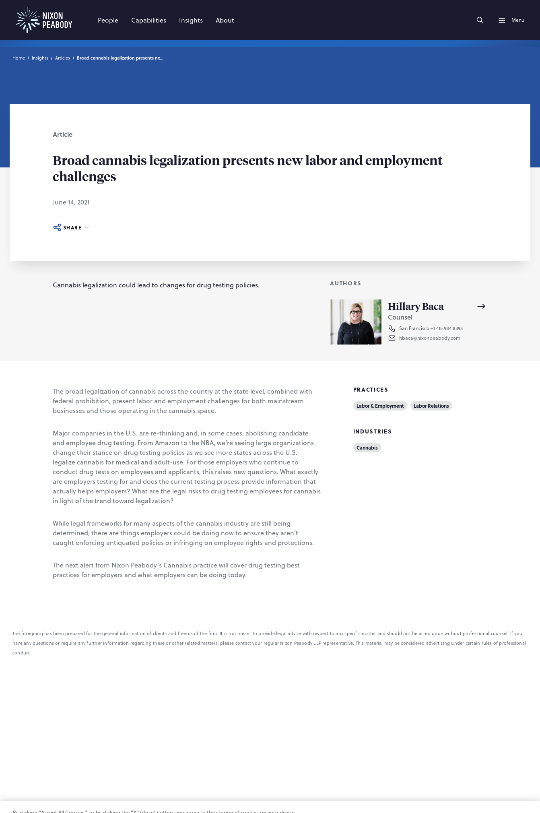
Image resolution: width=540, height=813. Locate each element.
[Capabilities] (149, 20)
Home (18, 58)
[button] (443, 338)
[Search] (480, 20)
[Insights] (191, 20)
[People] (108, 20)
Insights (40, 58)
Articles (62, 58)
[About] (225, 20)
